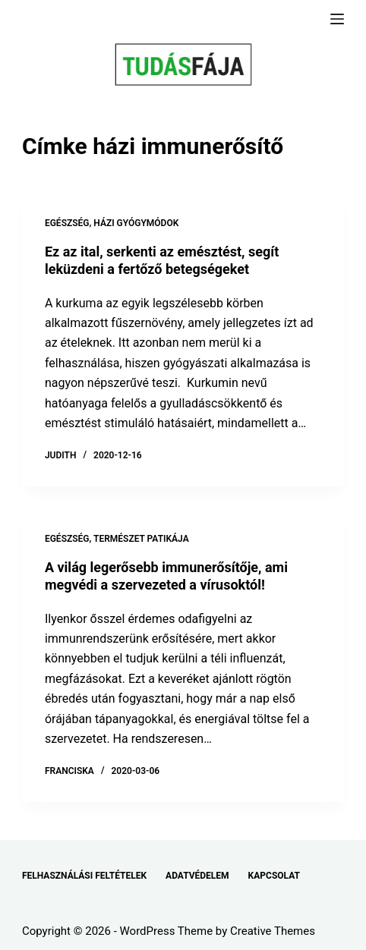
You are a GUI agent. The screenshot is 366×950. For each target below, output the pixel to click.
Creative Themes (272, 931)
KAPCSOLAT (274, 875)
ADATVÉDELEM (197, 875)
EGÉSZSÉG (67, 223)
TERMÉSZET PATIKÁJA (141, 538)
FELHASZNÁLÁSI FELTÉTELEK (84, 875)
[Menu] (337, 19)
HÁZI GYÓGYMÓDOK (135, 223)
